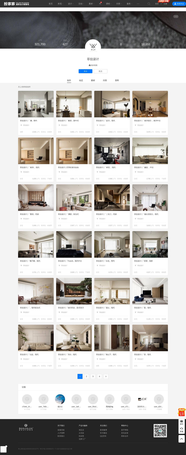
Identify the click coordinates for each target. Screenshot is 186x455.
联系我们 (61, 436)
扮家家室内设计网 (16, 4)
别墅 (21, 132)
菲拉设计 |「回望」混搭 (143, 261)
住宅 (59, 132)
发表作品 (180, 4)
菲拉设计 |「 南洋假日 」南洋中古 (147, 121)
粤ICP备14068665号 (47, 449)
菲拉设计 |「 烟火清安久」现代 (146, 214)
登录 (157, 4)
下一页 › (105, 376)
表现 (60, 4)
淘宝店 (81, 430)
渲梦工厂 (82, 439)
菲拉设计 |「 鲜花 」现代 (105, 167)
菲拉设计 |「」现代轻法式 (30, 308)
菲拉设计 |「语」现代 (142, 354)
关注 (85, 71)
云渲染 (81, 433)
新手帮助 (124, 430)
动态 (81, 80)
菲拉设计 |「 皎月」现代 (105, 121)
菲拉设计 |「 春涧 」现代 (29, 167)
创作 (69, 80)
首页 (51, 4)
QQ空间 (103, 436)
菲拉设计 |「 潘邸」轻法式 (68, 214)
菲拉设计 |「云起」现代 (29, 354)
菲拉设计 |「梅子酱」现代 (30, 261)
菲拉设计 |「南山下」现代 (106, 354)
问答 (118, 4)
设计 (70, 4)
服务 (129, 4)
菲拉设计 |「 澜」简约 (28, 121)
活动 (80, 4)
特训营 (81, 436)
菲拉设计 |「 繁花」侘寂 (29, 214)
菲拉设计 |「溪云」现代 (105, 308)
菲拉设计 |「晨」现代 (142, 308)
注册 (165, 4)
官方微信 (103, 433)
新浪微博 (103, 430)
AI (100, 4)
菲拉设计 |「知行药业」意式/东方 (71, 308)
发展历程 (61, 430)
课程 (108, 4)
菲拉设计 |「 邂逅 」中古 (144, 167)
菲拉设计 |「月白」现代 (67, 354)
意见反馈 (124, 433)
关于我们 (61, 426)
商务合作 (124, 436)
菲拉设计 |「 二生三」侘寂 (106, 214)
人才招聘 (61, 433)
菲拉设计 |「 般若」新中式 (68, 121)
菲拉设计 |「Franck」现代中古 (70, 261)
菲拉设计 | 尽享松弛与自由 (68, 167)
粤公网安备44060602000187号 (28, 449)
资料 (117, 80)
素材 (91, 4)
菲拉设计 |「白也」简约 (105, 261)
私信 (100, 71)
